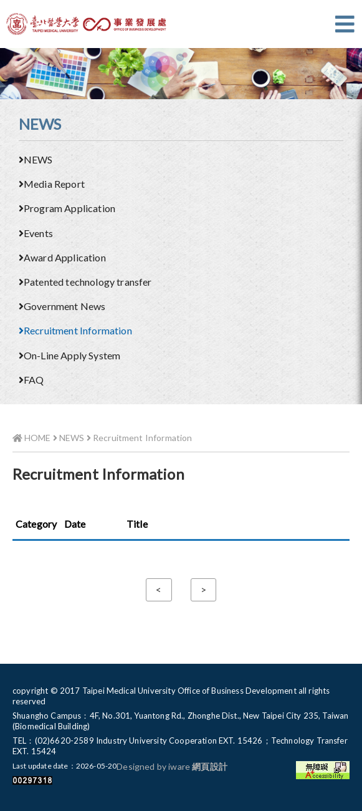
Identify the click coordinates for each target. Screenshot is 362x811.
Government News (62, 306)
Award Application (62, 257)
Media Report (52, 184)
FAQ (31, 380)
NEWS (36, 159)
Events (36, 233)
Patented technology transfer (85, 282)
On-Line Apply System (69, 355)
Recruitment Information (75, 330)
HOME (31, 437)
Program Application (67, 208)
